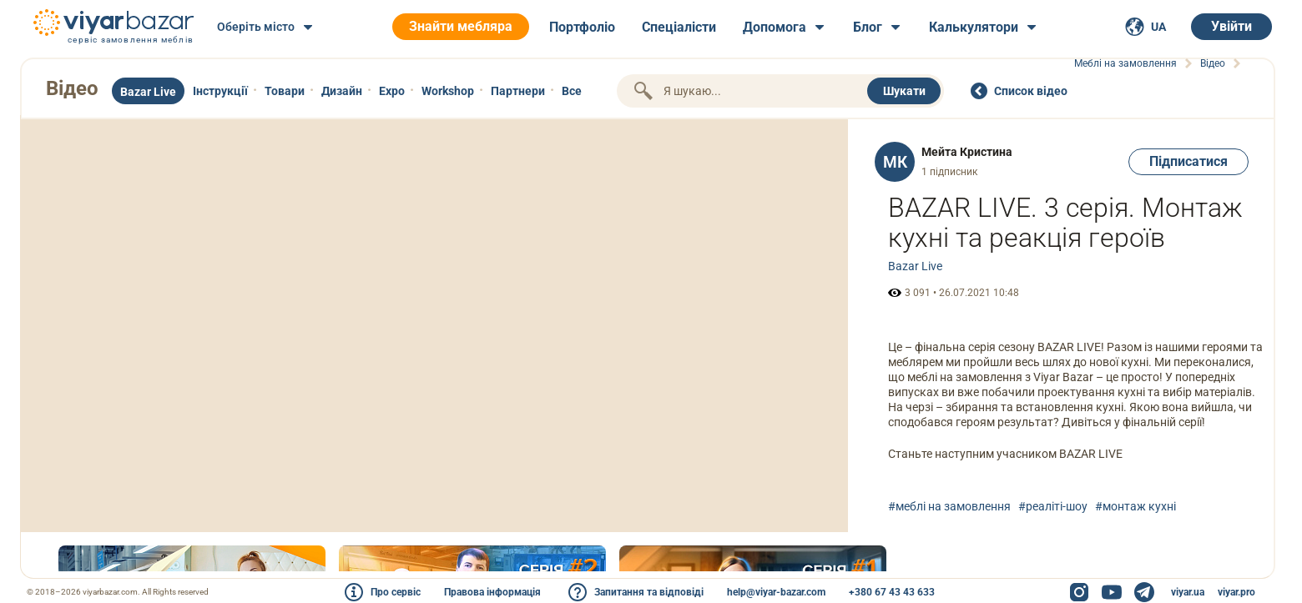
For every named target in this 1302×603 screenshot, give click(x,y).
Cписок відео (1030, 91)
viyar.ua (1187, 592)
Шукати (904, 91)
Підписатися (1188, 161)
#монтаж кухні (1135, 506)
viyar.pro (1236, 592)
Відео (72, 88)
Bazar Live (915, 266)
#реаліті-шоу (1053, 506)
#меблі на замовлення (949, 506)
